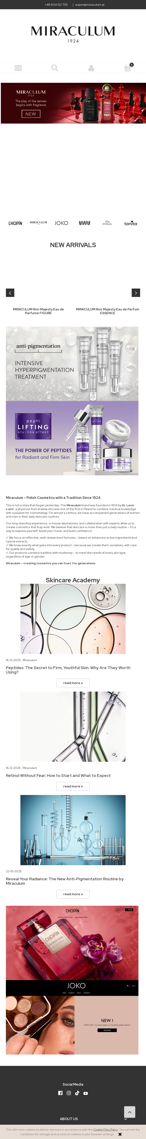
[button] (18, 68)
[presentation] (10, 293)
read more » (73, 683)
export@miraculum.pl (89, 5)
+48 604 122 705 (56, 5)
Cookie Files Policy (105, 1129)
